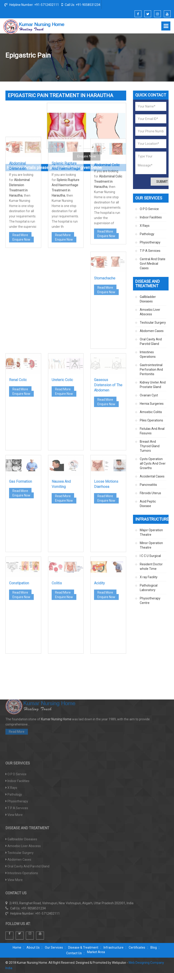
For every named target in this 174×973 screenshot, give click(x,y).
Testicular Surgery (153, 322)
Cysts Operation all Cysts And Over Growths (153, 463)
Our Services (54, 947)
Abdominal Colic (107, 95)
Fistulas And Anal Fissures (152, 431)
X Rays (145, 225)
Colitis (57, 519)
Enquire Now (21, 166)
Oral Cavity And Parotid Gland (151, 341)
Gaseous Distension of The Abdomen (108, 320)
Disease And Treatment (101, 55)
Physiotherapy (150, 242)
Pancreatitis (148, 484)
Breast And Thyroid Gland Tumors (150, 446)
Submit (162, 181)
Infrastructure (113, 947)
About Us (33, 947)
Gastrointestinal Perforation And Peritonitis (151, 369)
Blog (153, 947)
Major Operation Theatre (151, 532)
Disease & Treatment (83, 947)
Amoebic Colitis (151, 412)
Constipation (19, 519)
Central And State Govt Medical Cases (152, 263)
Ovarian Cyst (149, 395)
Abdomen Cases (133, 55)
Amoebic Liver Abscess (150, 312)
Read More (20, 162)
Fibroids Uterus (150, 493)
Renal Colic (18, 315)
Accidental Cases (152, 476)
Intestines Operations (148, 354)
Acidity (99, 519)
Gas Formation (20, 417)
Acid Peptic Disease (148, 504)
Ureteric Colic (62, 315)
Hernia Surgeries (152, 403)
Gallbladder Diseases (148, 299)
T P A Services (150, 251)
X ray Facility (148, 577)
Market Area (96, 952)
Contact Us (74, 953)
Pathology (147, 234)
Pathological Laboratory (148, 588)
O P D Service (149, 209)
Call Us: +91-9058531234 (80, 4)
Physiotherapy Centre (150, 600)
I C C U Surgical (150, 556)
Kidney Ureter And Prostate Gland (153, 385)
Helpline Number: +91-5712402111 (32, 4)
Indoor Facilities (151, 217)
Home (74, 55)
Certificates (137, 947)
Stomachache (104, 214)
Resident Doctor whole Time (151, 566)
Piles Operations (151, 420)
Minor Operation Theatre (151, 545)
